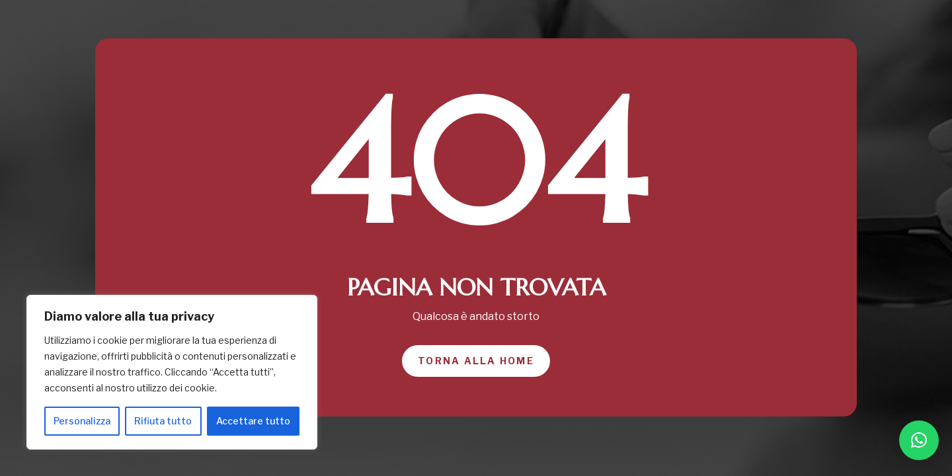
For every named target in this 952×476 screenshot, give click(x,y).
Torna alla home (476, 360)
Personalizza (82, 420)
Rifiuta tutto (163, 420)
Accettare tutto (253, 420)
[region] (171, 372)
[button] (919, 440)
